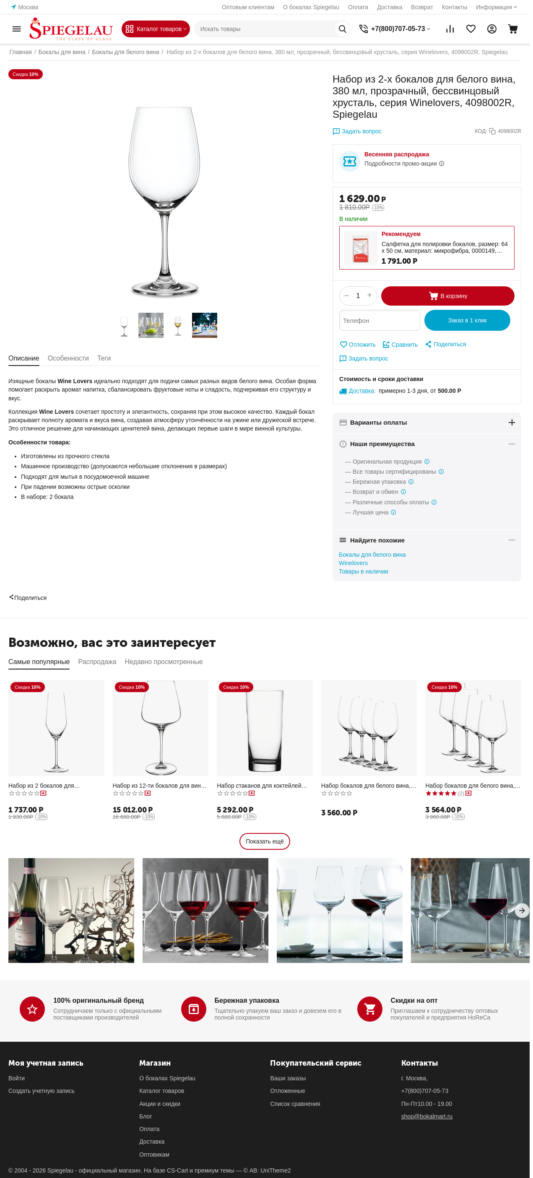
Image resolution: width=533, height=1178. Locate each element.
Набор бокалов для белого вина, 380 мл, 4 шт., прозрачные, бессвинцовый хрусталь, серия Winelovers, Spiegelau (366, 785)
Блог (145, 1116)
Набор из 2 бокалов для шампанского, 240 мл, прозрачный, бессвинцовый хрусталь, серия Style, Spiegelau (56, 785)
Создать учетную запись (41, 1090)
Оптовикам (154, 1154)
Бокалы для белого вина (372, 554)
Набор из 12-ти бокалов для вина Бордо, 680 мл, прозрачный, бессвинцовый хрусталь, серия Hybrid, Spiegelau (158, 785)
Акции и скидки (159, 1103)
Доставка (389, 7)
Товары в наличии (363, 571)
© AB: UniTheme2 (267, 1170)
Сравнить (400, 344)
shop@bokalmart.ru (426, 1116)
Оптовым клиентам (248, 7)
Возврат (422, 7)
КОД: (481, 131)
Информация (494, 7)
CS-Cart (177, 1170)
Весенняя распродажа (396, 154)
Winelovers (353, 563)
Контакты (454, 7)
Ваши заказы (288, 1078)
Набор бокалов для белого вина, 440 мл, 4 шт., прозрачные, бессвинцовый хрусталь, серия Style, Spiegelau (470, 785)
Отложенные (287, 1090)
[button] (445, 344)
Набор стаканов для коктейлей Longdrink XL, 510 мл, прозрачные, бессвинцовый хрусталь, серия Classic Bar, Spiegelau (264, 785)
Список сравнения (295, 1103)
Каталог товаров (161, 1090)
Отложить (357, 344)
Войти (16, 1078)
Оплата (358, 7)
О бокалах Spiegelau (311, 7)
